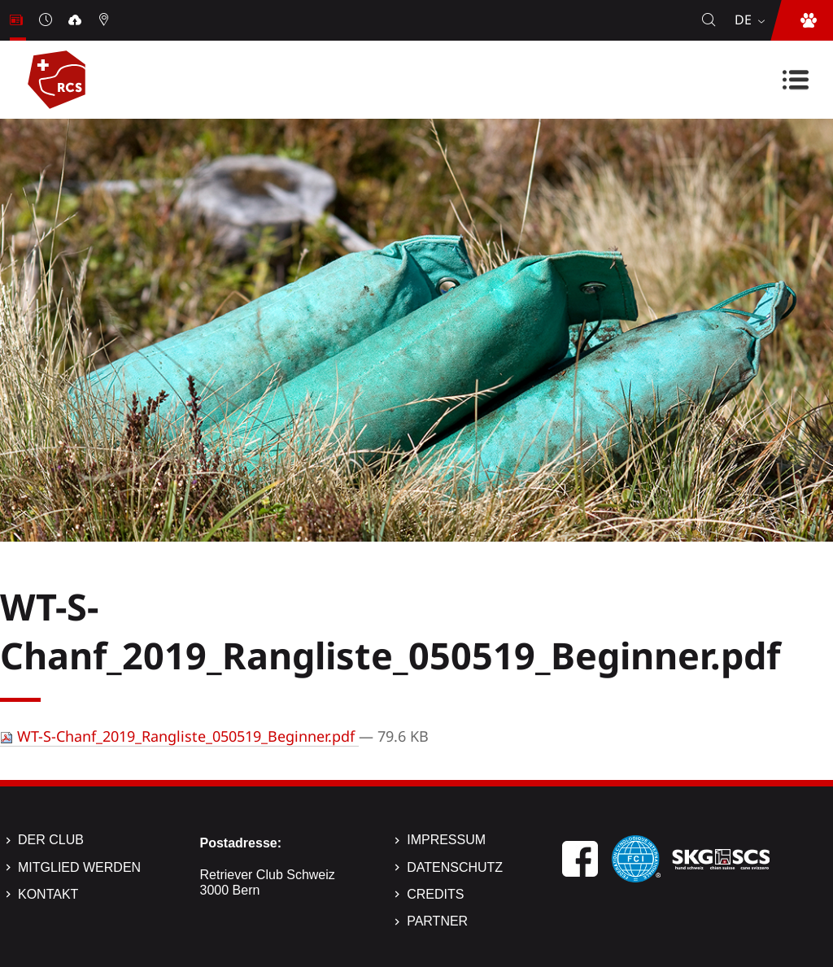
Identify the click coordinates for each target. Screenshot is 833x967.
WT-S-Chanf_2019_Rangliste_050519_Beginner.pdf (179, 736)
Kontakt (48, 894)
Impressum (446, 840)
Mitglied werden (79, 867)
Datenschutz (455, 867)
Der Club (51, 840)
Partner (437, 921)
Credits (435, 894)
